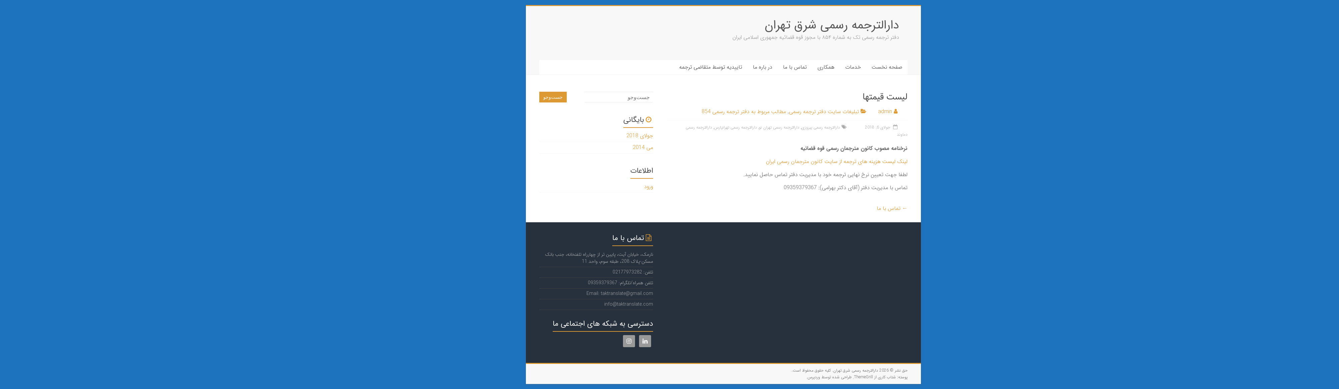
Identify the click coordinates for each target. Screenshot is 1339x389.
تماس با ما (741, 67)
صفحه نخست (833, 67)
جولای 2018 (585, 136)
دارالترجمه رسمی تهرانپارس (681, 127)
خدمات (799, 67)
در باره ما (708, 67)
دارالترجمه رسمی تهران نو (725, 127)
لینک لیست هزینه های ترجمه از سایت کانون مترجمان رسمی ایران (783, 161)
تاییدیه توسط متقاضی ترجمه (656, 67)
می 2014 (589, 147)
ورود (594, 186)
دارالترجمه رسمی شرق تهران (778, 25)
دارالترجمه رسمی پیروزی (766, 127)
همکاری (772, 67)
